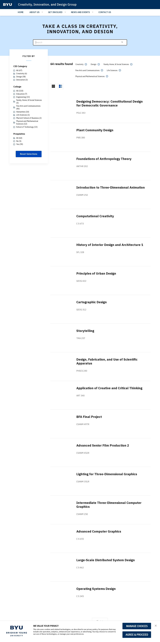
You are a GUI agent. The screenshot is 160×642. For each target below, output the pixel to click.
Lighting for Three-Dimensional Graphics (106, 474)
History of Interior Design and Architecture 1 (109, 245)
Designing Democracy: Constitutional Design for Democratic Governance (109, 103)
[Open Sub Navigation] (43, 12)
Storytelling (85, 331)
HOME (21, 12)
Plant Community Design (94, 130)
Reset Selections (28, 154)
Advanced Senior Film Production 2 (102, 445)
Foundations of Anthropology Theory (103, 159)
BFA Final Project (89, 417)
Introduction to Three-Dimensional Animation (110, 187)
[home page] (7, 4)
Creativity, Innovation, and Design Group (47, 4)
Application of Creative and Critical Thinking (109, 388)
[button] (155, 625)
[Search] (80, 42)
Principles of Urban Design (96, 273)
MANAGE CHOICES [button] (137, 626)
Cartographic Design (91, 302)
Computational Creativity (95, 216)
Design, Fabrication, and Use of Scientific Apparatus (107, 361)
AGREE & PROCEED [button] (137, 634)
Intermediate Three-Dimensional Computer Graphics (108, 505)
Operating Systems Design (96, 589)
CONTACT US (104, 12)
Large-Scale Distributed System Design (105, 560)
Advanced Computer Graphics (98, 531)
